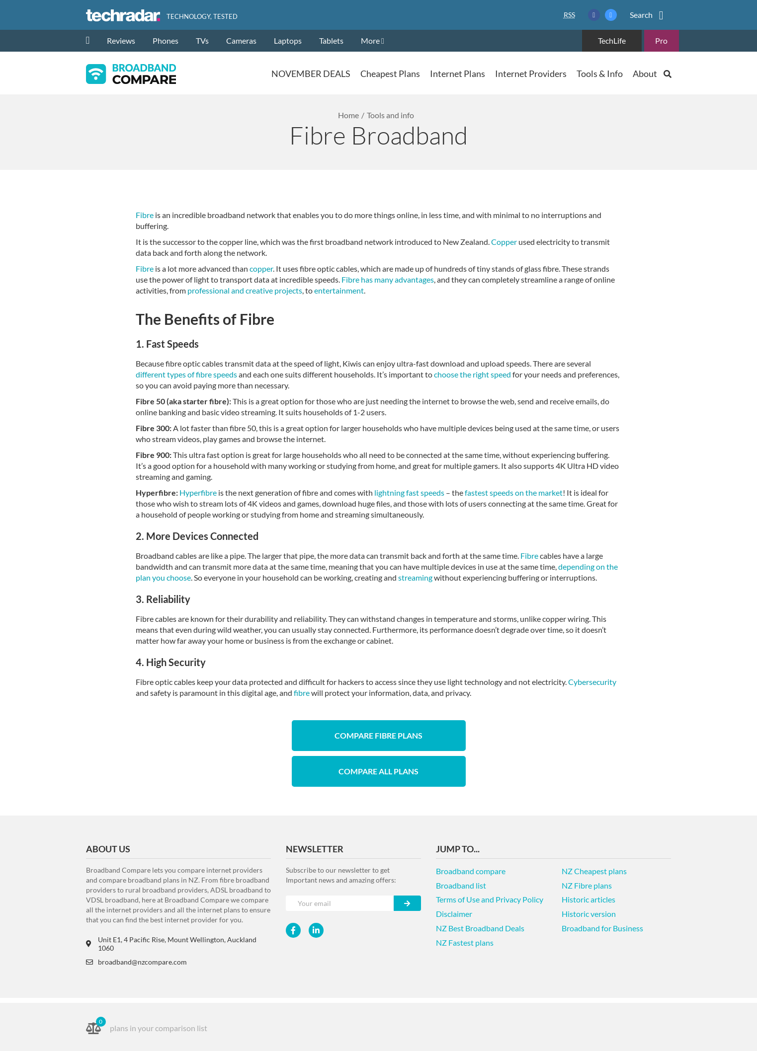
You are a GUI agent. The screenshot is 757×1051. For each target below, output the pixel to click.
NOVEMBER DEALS (310, 73)
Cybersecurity (592, 681)
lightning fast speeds (409, 492)
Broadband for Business (602, 928)
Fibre (145, 215)
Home (348, 115)
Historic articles (588, 899)
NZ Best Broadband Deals (480, 928)
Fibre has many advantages (387, 279)
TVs (202, 40)
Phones (165, 40)
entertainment (339, 290)
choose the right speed (472, 374)
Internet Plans (457, 73)
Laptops (288, 40)
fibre (302, 692)
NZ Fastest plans (465, 942)
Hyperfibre (198, 492)
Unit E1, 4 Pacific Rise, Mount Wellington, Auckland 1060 (171, 943)
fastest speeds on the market (514, 492)
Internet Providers (531, 73)
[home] (92, 41)
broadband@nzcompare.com (136, 962)
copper (261, 268)
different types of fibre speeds (186, 374)
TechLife (612, 40)
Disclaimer (454, 913)
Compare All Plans (378, 771)
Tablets (331, 40)
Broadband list (461, 885)
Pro (661, 40)
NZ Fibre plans (587, 885)
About (645, 73)
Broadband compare (470, 871)
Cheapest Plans (390, 73)
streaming (415, 577)
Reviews (121, 40)
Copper (504, 241)
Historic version (589, 913)
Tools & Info (600, 73)
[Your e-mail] (340, 903)
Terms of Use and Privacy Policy (489, 899)
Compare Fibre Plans (378, 735)
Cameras (241, 40)
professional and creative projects (244, 290)
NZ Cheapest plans (594, 871)
